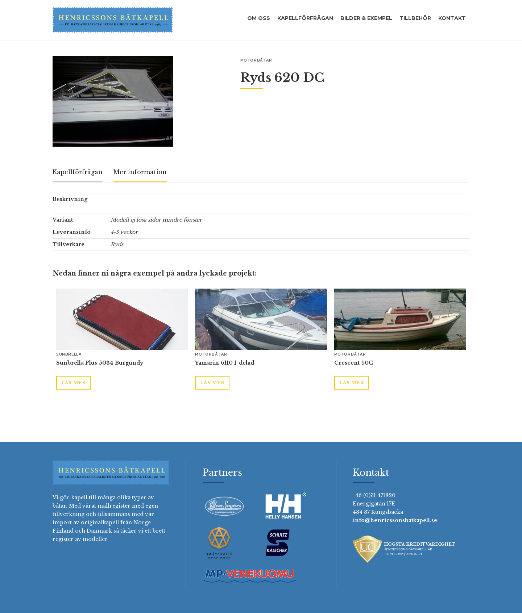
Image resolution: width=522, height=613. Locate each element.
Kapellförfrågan (305, 18)
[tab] (78, 172)
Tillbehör (415, 18)
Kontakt (452, 18)
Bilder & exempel (366, 18)
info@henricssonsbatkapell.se (395, 520)
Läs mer (73, 382)
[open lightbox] (113, 101)
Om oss (258, 18)
